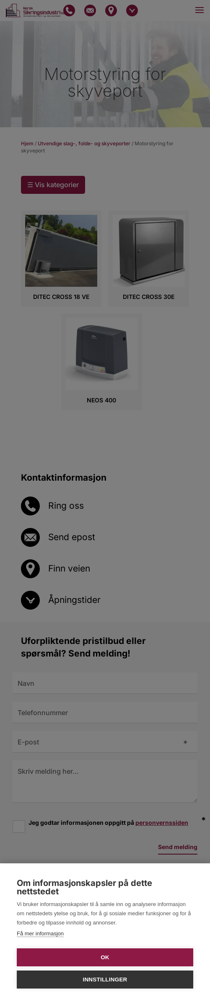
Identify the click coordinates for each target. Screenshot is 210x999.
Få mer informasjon (40, 933)
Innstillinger (105, 979)
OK (105, 957)
